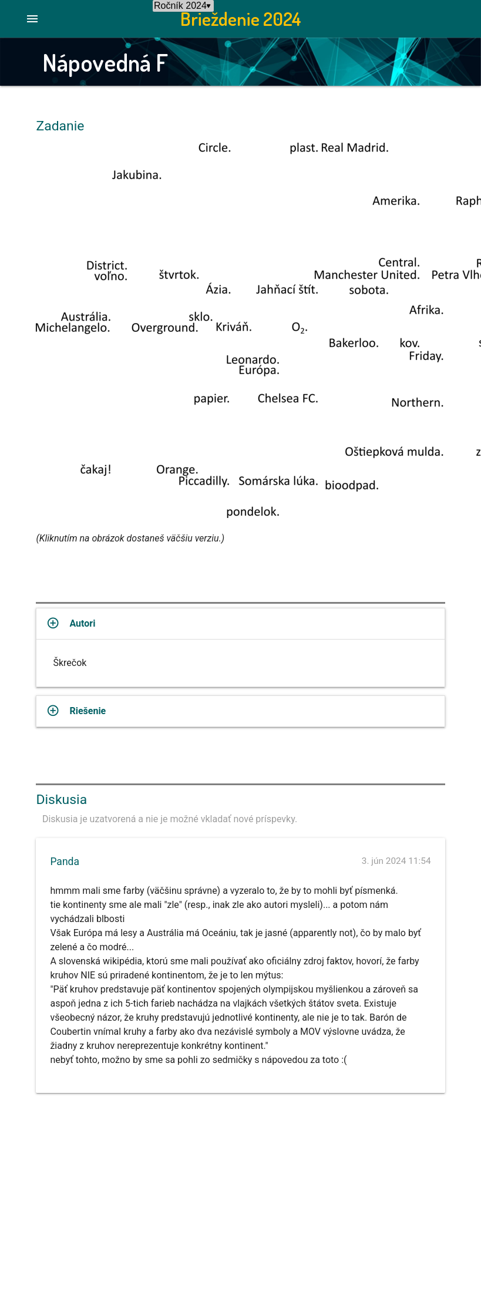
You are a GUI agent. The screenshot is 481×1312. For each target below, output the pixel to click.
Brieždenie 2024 (240, 18)
